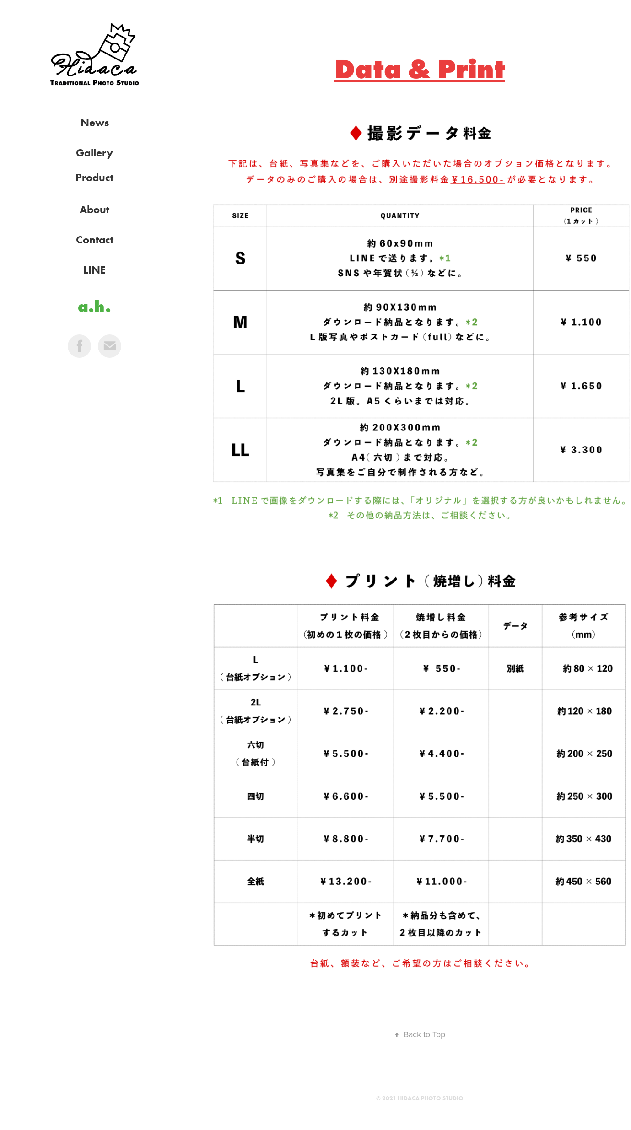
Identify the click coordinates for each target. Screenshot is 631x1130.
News (95, 122)
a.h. (94, 306)
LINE (94, 269)
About (94, 209)
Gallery (94, 152)
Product (94, 177)
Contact (94, 239)
